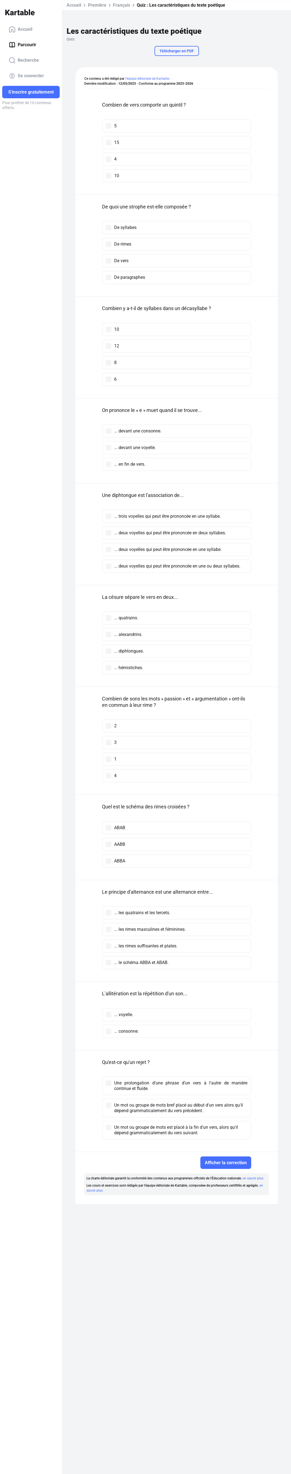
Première (97, 5)
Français (121, 5)
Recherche (24, 60)
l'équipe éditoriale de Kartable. (147, 79)
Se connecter (26, 76)
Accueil (20, 29)
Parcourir (22, 45)
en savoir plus (253, 1178)
